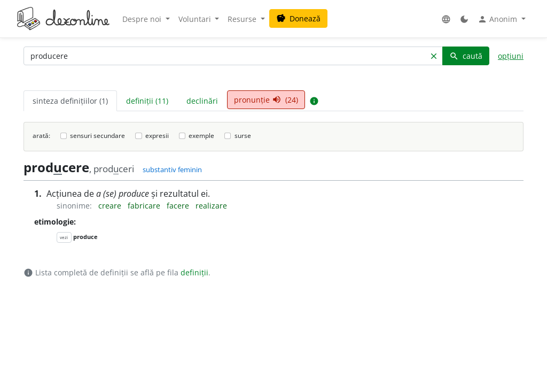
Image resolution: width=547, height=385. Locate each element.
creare (110, 206)
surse (243, 135)
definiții (194, 272)
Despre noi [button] (142, 19)
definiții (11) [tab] (147, 101)
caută (465, 56)
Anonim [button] (498, 19)
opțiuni (510, 56)
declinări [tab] (202, 101)
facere (179, 206)
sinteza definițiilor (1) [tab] (70, 101)
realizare (211, 206)
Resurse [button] (243, 19)
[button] (446, 19)
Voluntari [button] (195, 19)
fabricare (145, 206)
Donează (298, 18)
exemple (201, 135)
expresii (157, 135)
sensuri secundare (97, 135)
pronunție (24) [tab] (266, 100)
